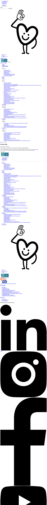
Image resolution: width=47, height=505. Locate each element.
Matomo (5, 149)
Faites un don (14, 283)
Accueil (1, 142)
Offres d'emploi (4, 224)
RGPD (37, 149)
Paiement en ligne (4, 56)
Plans (3, 55)
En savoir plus (32, 150)
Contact (3, 272)
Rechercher (3, 223)
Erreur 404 (3, 142)
